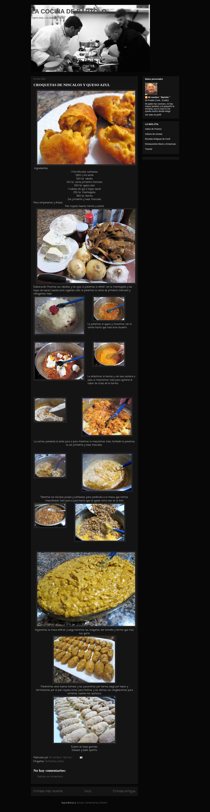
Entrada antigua (124, 791)
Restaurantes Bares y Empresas (160, 144)
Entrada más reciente (48, 791)
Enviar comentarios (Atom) (92, 803)
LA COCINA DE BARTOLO (69, 11)
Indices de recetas (153, 134)
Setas (60, 761)
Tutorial (148, 149)
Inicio (87, 791)
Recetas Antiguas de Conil (157, 139)
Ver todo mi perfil (153, 114)
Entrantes (50, 761)
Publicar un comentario (50, 777)
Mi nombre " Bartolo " (159, 97)
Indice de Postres (153, 129)
